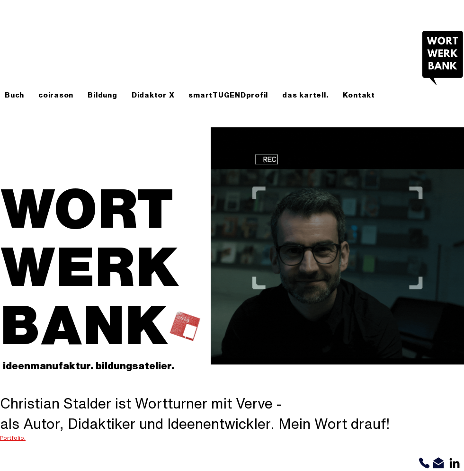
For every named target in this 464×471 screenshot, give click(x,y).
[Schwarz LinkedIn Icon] (454, 463)
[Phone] (424, 463)
